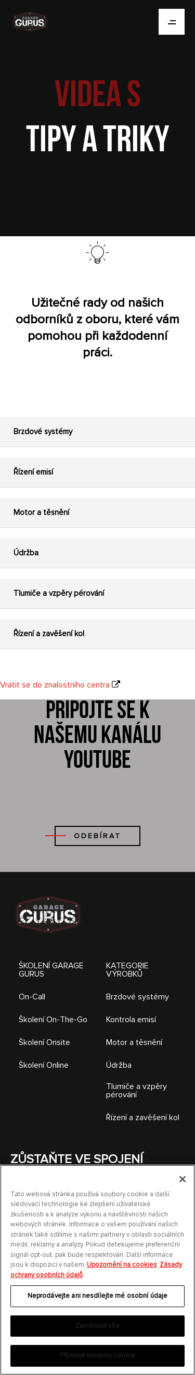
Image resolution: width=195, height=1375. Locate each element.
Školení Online (44, 1065)
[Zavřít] (182, 1179)
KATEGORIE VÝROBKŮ (127, 970)
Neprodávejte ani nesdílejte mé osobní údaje (98, 1296)
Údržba (119, 1065)
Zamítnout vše (97, 1326)
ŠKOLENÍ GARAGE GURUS (51, 970)
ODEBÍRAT (97, 836)
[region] (97, 1270)
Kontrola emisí (131, 1019)
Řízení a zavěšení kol (142, 1117)
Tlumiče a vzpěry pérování (136, 1090)
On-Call (32, 997)
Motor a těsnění (134, 1042)
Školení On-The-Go (53, 1019)
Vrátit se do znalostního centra (55, 685)
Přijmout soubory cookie (97, 1355)
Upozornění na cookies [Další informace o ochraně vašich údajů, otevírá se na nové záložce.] (122, 1265)
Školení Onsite (44, 1042)
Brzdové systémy (137, 997)
